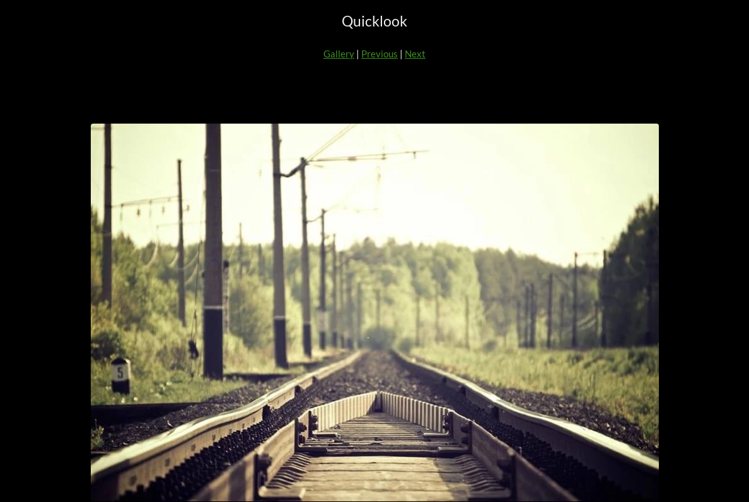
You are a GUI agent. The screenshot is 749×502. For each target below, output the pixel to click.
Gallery (338, 53)
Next (415, 53)
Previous (379, 53)
